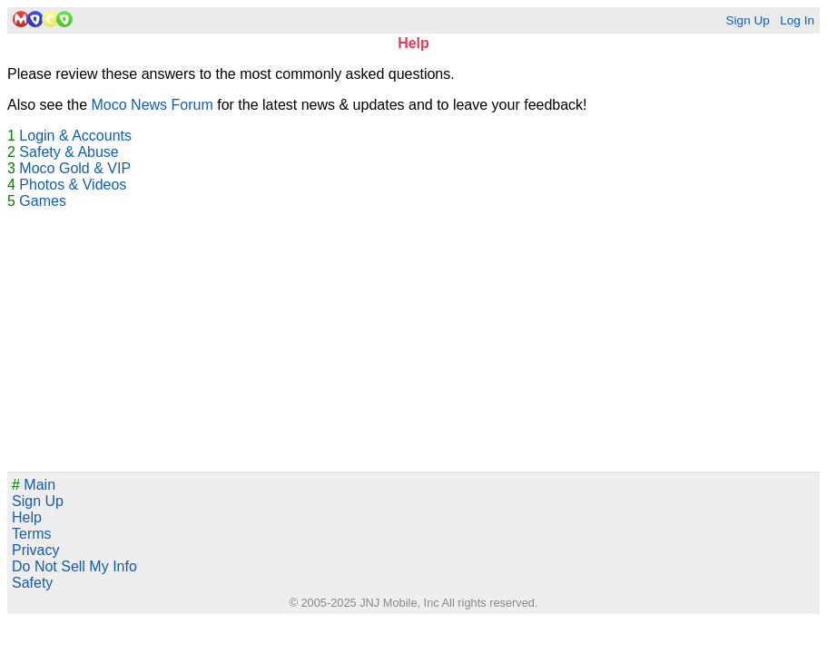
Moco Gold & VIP (75, 168)
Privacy (35, 550)
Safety (32, 582)
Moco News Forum (152, 104)
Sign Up (747, 20)
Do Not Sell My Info (74, 566)
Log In (797, 20)
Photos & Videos (72, 184)
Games (42, 201)
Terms (32, 533)
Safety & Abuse (68, 152)
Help (27, 517)
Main (33, 484)
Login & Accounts (75, 135)
